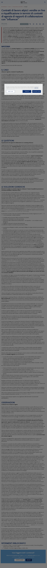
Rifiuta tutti (27, 91)
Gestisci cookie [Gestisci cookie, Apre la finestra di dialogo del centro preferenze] (10, 91)
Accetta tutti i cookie (36, 91)
